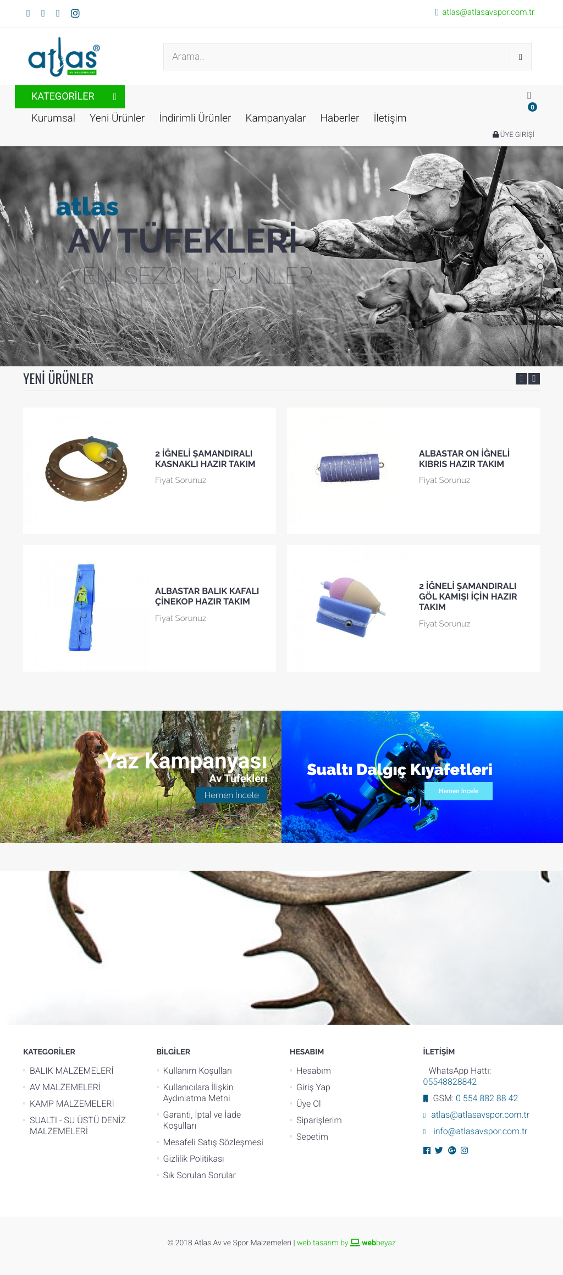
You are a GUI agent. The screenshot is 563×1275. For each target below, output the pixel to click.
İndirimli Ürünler (195, 118)
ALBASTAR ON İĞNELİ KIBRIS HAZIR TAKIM (464, 458)
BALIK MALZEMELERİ (71, 1070)
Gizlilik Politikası (193, 1158)
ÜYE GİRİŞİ (513, 135)
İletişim (389, 118)
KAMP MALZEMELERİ (72, 1103)
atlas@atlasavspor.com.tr (488, 12)
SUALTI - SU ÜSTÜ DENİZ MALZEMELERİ (78, 1125)
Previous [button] (521, 378)
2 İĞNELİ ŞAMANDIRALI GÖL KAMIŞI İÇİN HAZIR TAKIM (468, 596)
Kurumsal (53, 118)
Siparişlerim (319, 1120)
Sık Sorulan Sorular (199, 1175)
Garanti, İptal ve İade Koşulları (202, 1120)
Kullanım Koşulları (197, 1070)
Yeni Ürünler (117, 118)
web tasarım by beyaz (346, 1243)
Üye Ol (308, 1103)
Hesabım (313, 1070)
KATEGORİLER (63, 96)
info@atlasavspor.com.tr (479, 1131)
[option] (150, 545)
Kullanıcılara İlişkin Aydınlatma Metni (198, 1092)
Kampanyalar (275, 118)
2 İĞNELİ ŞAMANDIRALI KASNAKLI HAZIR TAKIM (205, 458)
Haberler (340, 118)
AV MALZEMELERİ (65, 1087)
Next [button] (534, 378)
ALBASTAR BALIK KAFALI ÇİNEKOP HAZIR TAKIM (207, 596)
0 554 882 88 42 (487, 1098)
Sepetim (312, 1136)
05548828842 (450, 1081)
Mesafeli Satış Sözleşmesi (213, 1142)
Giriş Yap (313, 1087)
